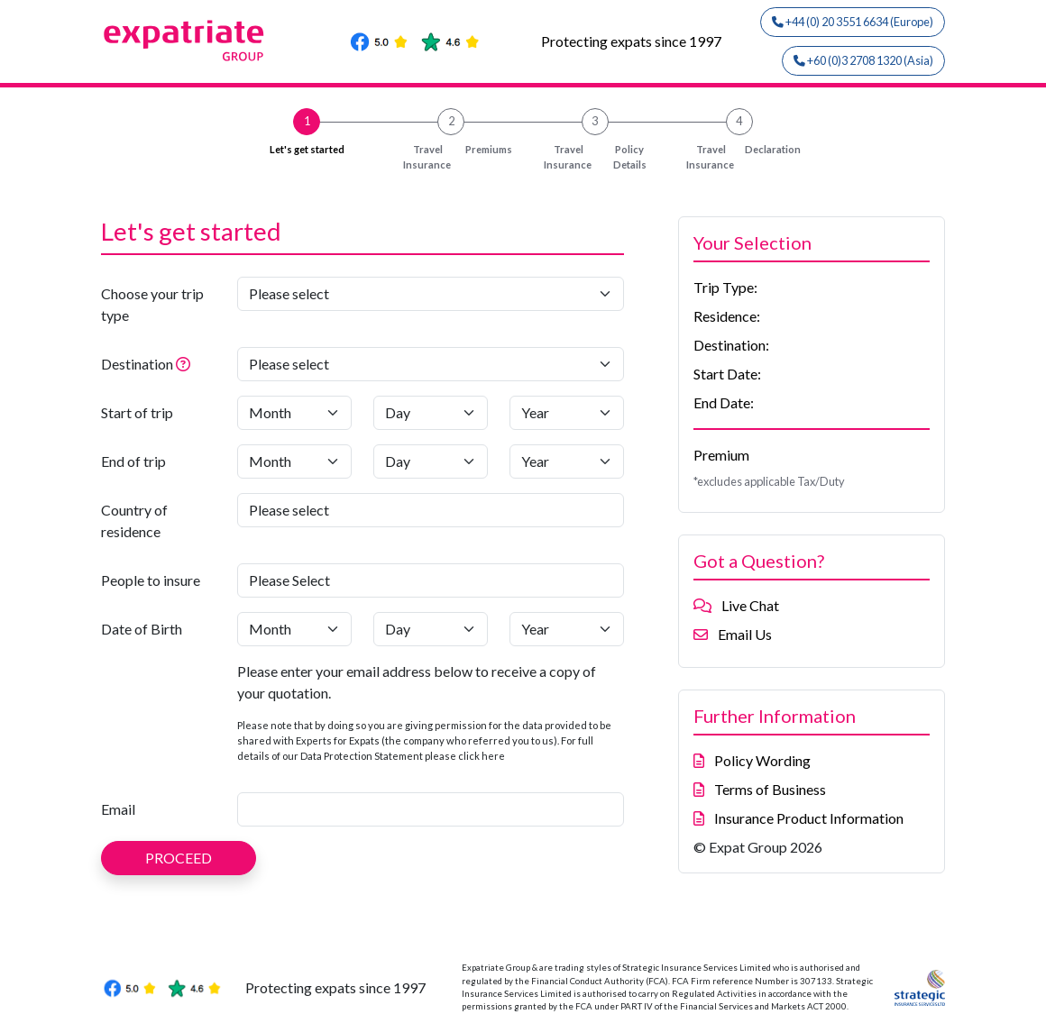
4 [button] (739, 121)
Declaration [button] (739, 157)
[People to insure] (430, 580)
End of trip (133, 461)
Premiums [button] (451, 157)
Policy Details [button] (590, 157)
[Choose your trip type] (430, 294)
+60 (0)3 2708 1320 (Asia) (863, 60)
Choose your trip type (152, 304)
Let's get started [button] (307, 149)
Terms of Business (759, 789)
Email (118, 809)
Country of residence (134, 520)
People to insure (150, 580)
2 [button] (451, 121)
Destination (163, 362)
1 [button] (307, 121)
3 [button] (595, 121)
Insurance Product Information (798, 818)
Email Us (732, 634)
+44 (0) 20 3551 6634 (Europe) (852, 21)
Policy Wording (752, 760)
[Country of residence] (430, 510)
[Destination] (430, 364)
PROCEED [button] (178, 857)
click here (481, 756)
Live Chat (736, 605)
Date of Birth (141, 628)
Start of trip (137, 412)
